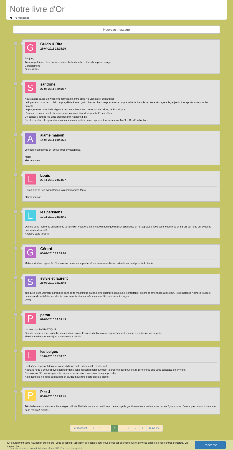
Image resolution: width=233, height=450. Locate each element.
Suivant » (154, 428)
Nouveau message (116, 29)
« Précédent (80, 428)
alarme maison (33, 160)
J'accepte (210, 445)
